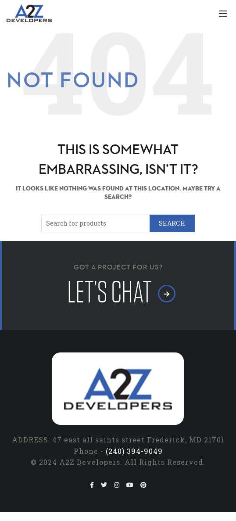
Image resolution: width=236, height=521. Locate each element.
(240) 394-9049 (134, 451)
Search (172, 223)
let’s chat (118, 292)
